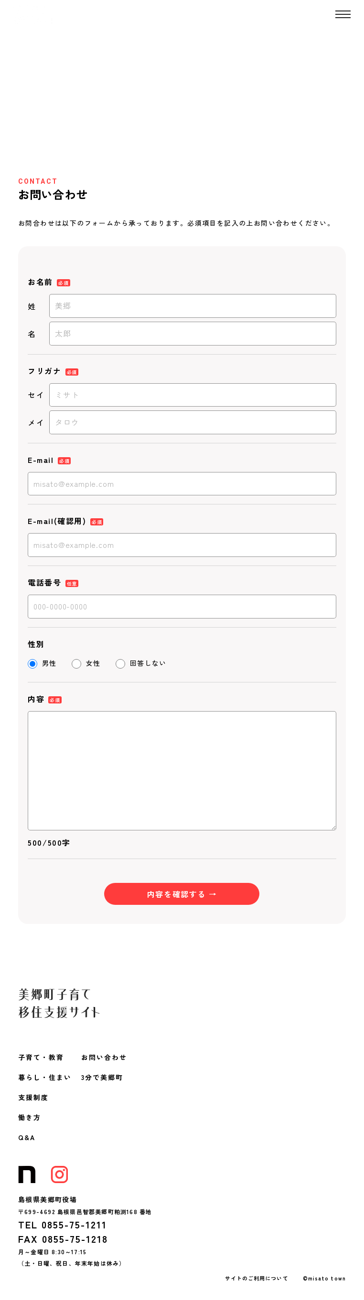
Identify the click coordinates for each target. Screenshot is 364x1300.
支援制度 (33, 1097)
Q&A (26, 1137)
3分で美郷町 (102, 1077)
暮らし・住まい (45, 1077)
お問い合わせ (104, 1057)
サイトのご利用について (257, 1278)
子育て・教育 (41, 1057)
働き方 (29, 1117)
